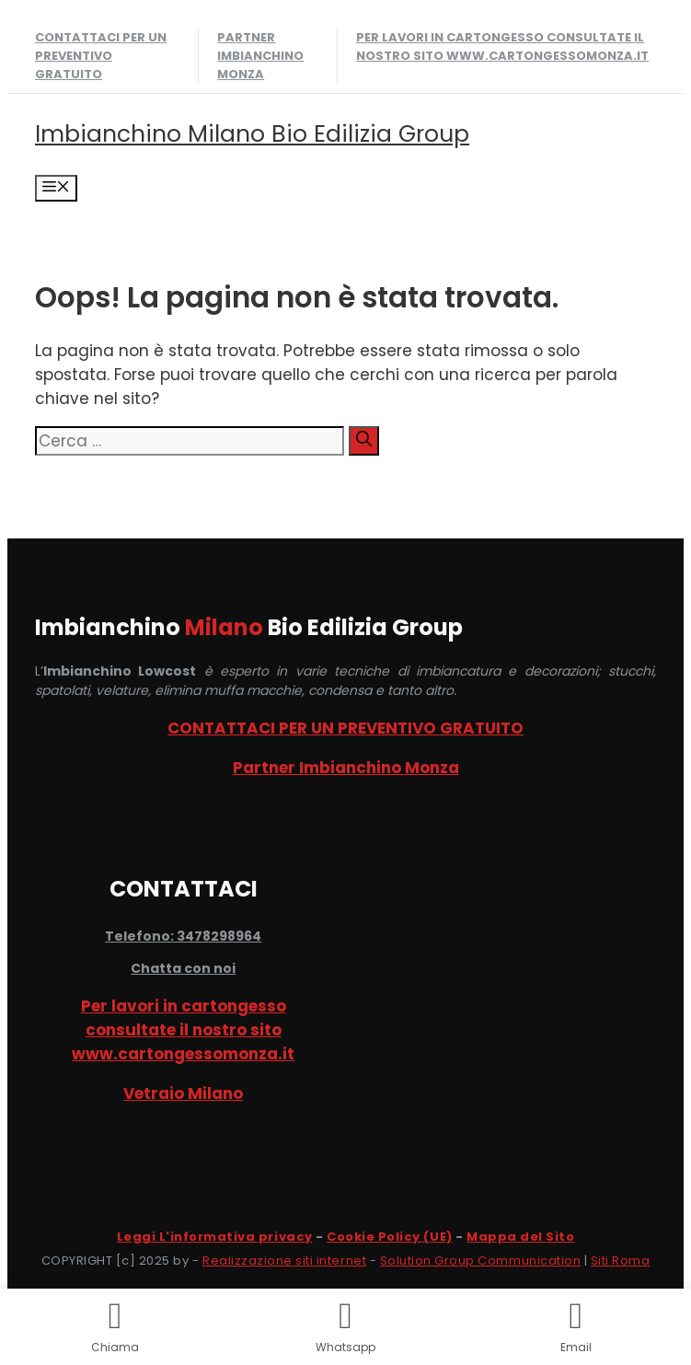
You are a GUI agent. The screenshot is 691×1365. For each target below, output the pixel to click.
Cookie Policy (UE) (389, 1236)
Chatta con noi (183, 968)
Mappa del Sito (520, 1236)
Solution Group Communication (481, 1260)
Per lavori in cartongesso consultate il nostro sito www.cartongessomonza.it (502, 46)
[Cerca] (364, 441)
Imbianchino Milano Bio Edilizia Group (252, 134)
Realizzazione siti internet (284, 1260)
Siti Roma (621, 1260)
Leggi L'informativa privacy (215, 1236)
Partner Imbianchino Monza (260, 56)
